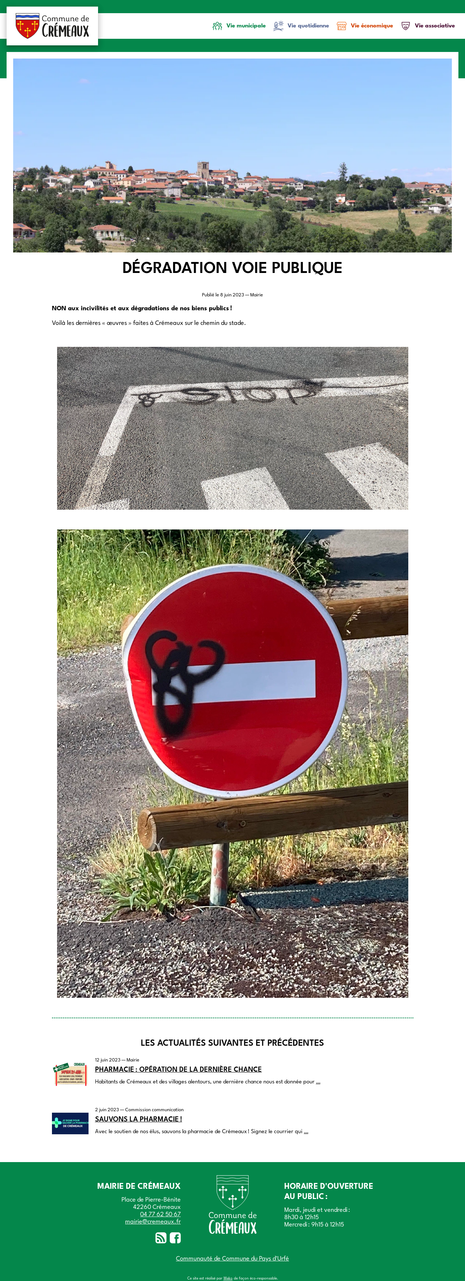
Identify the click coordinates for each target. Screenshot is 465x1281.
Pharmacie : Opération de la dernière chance (178, 1070)
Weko (228, 1278)
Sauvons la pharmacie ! (138, 1119)
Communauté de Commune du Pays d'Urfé (232, 1259)
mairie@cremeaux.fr (153, 1222)
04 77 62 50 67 (160, 1214)
